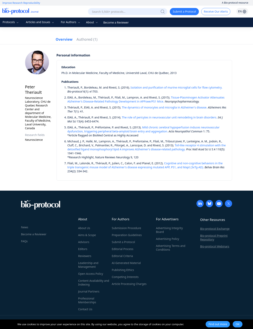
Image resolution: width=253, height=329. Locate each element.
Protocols (11, 22)
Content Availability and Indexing (93, 282)
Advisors (83, 242)
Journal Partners (89, 291)
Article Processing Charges (129, 284)
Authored (86, 39)
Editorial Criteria (122, 256)
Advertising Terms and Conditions (170, 247)
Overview (64, 39)
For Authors (71, 22)
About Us (84, 228)
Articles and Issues (40, 22)
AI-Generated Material (126, 263)
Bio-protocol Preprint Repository (214, 237)
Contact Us (85, 309)
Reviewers (84, 256)
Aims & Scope (87, 235)
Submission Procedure (126, 228)
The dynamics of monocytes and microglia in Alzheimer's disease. (164, 107)
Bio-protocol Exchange (215, 228)
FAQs (24, 241)
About (92, 22)
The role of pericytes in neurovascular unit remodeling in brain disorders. (169, 117)
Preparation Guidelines (127, 235)
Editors (82, 249)
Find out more (218, 324)
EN (242, 11)
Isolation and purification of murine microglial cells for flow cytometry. (176, 87)
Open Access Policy (90, 274)
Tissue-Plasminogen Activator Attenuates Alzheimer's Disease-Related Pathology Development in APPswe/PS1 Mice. (146, 99)
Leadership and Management (88, 265)
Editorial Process (123, 249)
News (24, 227)
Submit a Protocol (184, 11)
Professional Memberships (87, 300)
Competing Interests (125, 277)
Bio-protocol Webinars (214, 246)
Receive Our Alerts (216, 11)
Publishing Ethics (123, 270)
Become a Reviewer (116, 22)
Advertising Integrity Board (169, 230)
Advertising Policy (167, 239)
